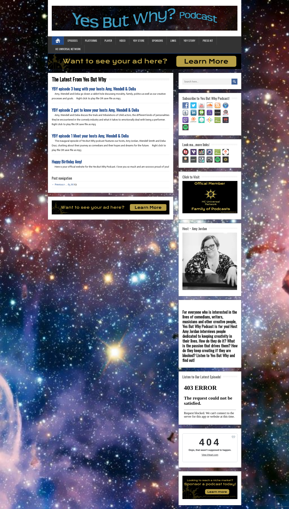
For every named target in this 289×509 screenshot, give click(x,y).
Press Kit (208, 40)
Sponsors (157, 40)
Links (173, 40)
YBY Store (138, 40)
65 (69, 184)
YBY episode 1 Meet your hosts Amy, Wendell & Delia (90, 136)
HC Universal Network (68, 49)
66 (72, 184)
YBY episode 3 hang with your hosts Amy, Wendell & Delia (94, 89)
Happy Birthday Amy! (67, 162)
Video (122, 40)
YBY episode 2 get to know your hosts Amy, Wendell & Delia (95, 110)
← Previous (58, 184)
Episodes (73, 40)
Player (108, 40)
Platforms (91, 40)
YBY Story (189, 40)
